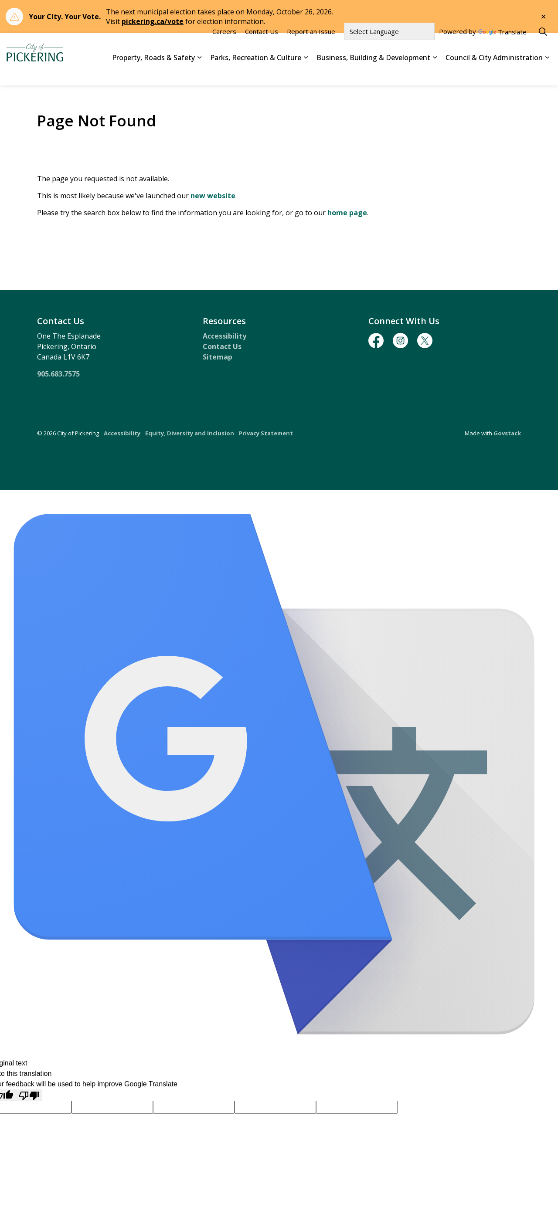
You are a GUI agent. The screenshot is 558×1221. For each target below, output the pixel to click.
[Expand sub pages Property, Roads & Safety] (199, 72)
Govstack (507, 433)
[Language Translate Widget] (389, 46)
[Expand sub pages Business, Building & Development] (434, 72)
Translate (502, 47)
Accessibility (224, 336)
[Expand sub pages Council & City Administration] (547, 72)
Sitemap (217, 357)
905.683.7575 (58, 374)
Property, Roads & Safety (153, 72)
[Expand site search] (542, 46)
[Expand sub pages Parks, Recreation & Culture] (305, 72)
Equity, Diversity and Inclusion (189, 433)
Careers (224, 46)
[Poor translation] (29, 1095)
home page (347, 212)
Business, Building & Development (373, 72)
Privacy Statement (266, 433)
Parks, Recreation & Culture (255, 72)
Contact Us (261, 46)
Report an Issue (311, 46)
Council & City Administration (494, 72)
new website (213, 195)
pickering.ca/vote (153, 21)
